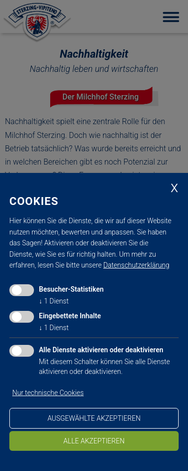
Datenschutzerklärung (136, 265)
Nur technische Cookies (48, 393)
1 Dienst (53, 301)
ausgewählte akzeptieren (93, 418)
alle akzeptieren (94, 441)
